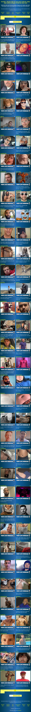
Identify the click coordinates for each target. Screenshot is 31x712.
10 (24, 16)
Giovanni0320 (3, 356)
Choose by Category (17, 21)
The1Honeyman (19, 24)
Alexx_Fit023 (18, 171)
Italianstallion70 (19, 522)
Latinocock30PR (3, 190)
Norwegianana (3, 448)
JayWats (2, 541)
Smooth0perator (3, 485)
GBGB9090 (18, 393)
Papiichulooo (18, 227)
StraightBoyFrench (19, 633)
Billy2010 (2, 135)
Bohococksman (19, 356)
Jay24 (1, 467)
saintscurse (18, 485)
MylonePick (2, 282)
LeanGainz (18, 578)
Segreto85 (18, 208)
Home (11, 21)
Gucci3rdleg (2, 578)
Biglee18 (2, 116)
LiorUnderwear (3, 98)
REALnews (2, 208)
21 (1, 18)
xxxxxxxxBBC (18, 448)
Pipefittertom (18, 116)
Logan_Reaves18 (3, 651)
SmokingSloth (18, 190)
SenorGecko (18, 98)
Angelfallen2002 (3, 153)
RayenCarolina (3, 24)
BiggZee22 (2, 430)
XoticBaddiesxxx (3, 301)
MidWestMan (2, 264)
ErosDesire (2, 559)
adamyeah (18, 153)
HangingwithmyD (3, 596)
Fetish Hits (19, 710)
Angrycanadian (3, 171)
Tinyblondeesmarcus (4, 79)
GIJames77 (2, 522)
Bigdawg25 (2, 337)
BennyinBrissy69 (3, 42)
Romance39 (18, 670)
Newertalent (2, 227)
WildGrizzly (2, 393)
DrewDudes (2, 670)
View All (2, 16)
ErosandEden (18, 467)
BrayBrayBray (3, 319)
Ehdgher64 (18, 301)
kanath (17, 651)
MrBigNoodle (18, 559)
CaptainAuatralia (3, 633)
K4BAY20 (17, 282)
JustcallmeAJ (18, 541)
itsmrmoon (2, 412)
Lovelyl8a (18, 412)
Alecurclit (18, 319)
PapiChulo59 (18, 430)
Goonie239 (18, 337)
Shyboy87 (18, 135)
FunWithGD (18, 614)
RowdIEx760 (2, 614)
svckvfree (18, 264)
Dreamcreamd (18, 79)
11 (26, 16)
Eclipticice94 (18, 42)
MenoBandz (18, 596)
